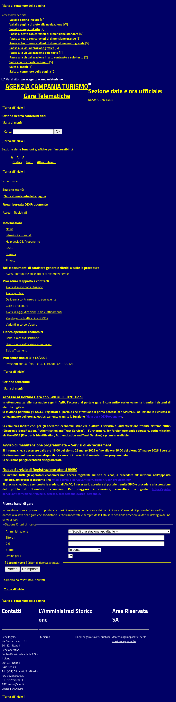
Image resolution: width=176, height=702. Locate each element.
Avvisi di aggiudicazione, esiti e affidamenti (34, 312)
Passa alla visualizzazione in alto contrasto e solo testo (46, 57)
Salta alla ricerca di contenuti (29, 62)
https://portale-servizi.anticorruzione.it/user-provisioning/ (91, 479)
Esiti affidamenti (16, 350)
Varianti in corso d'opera (21, 324)
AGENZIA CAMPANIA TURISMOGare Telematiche (46, 91)
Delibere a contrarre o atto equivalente (31, 299)
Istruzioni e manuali (18, 235)
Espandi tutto (16, 562)
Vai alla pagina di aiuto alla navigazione (35, 24)
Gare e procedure (17, 305)
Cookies (11, 254)
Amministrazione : (17, 531)
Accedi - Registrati (15, 212)
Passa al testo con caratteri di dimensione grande (42, 38)
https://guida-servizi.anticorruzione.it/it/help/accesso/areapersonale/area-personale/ (87, 491)
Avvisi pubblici (15, 293)
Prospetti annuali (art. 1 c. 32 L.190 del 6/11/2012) (39, 363)
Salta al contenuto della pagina (24, 5)
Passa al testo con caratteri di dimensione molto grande (47, 43)
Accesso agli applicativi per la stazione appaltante (129, 639)
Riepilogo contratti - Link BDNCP (27, 318)
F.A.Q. (9, 247)
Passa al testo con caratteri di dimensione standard (44, 33)
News (9, 229)
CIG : (9, 543)
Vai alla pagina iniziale (24, 19)
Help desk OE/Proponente (23, 241)
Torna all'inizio (13, 107)
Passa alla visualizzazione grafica (31, 48)
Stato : (10, 549)
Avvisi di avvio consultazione (24, 287)
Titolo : (10, 537)
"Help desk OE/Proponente (104, 416)
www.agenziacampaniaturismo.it (43, 79)
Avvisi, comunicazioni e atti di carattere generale (37, 273)
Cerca (8, 131)
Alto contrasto (46, 162)
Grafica (17, 162)
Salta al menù (18, 66)
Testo (29, 162)
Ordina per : (13, 555)
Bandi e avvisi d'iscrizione (22, 337)
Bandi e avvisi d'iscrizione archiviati (28, 344)
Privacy (10, 260)
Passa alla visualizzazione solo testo (33, 52)
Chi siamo (44, 637)
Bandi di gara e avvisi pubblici (92, 637)
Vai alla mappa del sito (24, 29)
